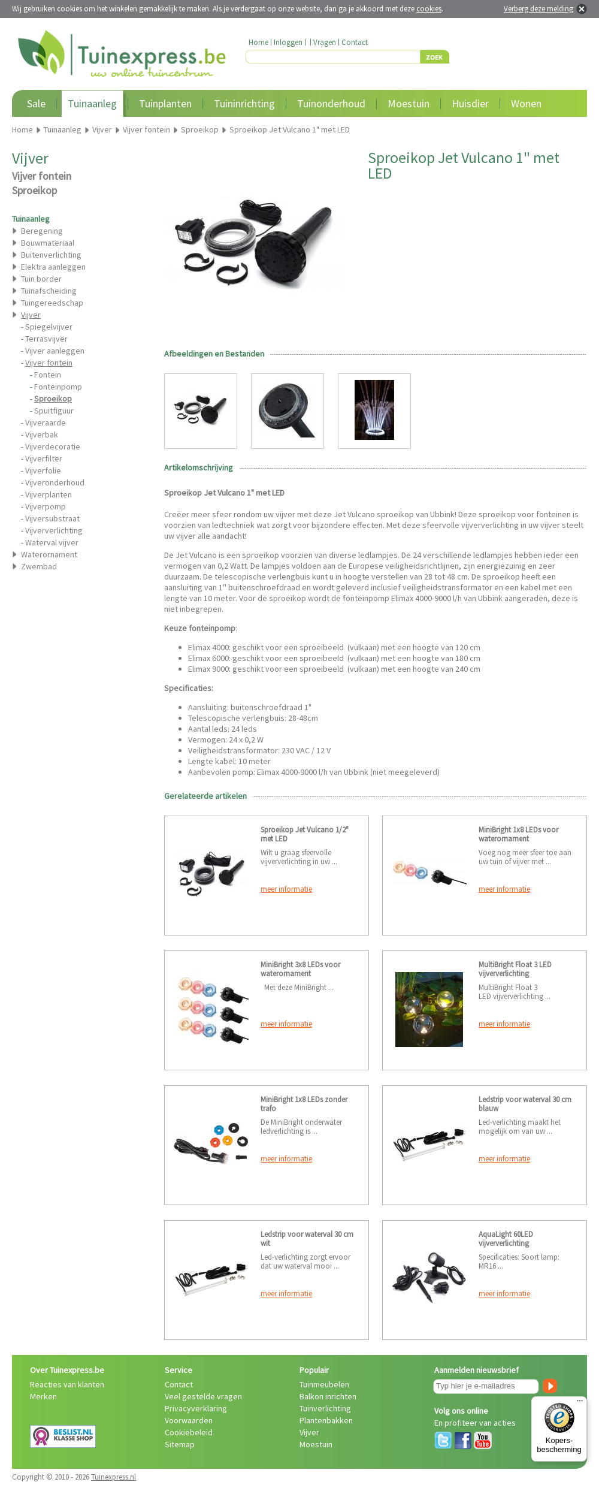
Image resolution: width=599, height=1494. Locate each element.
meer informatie (286, 889)
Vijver (309, 1432)
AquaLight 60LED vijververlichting (506, 1238)
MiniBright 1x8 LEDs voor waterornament (518, 834)
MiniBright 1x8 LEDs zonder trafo (304, 1103)
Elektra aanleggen (53, 266)
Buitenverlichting (51, 254)
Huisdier (470, 103)
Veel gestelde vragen (203, 1396)
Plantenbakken (326, 1420)
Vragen (324, 42)
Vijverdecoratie (52, 446)
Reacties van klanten (67, 1384)
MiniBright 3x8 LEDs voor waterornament (300, 969)
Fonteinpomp (58, 386)
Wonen (526, 103)
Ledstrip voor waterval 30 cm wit (307, 1238)
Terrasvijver (46, 338)
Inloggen (288, 42)
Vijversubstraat (52, 518)
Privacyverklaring (196, 1408)
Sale (36, 103)
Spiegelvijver (48, 326)
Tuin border (41, 278)
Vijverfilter (43, 458)
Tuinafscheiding (49, 290)
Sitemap (180, 1444)
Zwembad (39, 566)
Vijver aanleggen (54, 350)
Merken (43, 1396)
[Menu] (580, 1403)
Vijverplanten (48, 494)
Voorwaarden (189, 1420)
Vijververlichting (54, 530)
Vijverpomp (45, 506)
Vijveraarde (45, 422)
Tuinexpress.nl (113, 1477)
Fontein (47, 374)
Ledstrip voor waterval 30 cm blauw (525, 1103)
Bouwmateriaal (47, 242)
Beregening (42, 230)
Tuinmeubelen (324, 1384)
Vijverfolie (43, 470)
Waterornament (49, 554)
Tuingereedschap (52, 302)
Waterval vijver (51, 542)
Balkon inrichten (328, 1396)
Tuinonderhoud (331, 103)
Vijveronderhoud (54, 482)
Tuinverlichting (325, 1408)
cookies (428, 9)
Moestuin (408, 103)
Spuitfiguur (54, 410)
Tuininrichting (244, 103)
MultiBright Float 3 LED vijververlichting (515, 969)
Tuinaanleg (92, 103)
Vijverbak (41, 434)
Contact (354, 42)
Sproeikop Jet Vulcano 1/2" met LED (305, 834)
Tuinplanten (165, 103)
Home (258, 42)
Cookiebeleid (189, 1432)
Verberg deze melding (538, 9)
